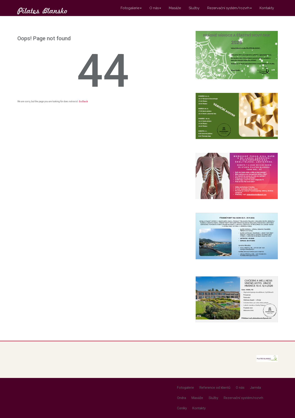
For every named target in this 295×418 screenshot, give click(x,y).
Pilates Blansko (42, 10)
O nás (155, 8)
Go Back (83, 101)
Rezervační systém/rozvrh (229, 8)
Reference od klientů (214, 388)
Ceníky (182, 408)
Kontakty (267, 8)
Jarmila (255, 388)
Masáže (175, 8)
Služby (194, 8)
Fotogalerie (131, 8)
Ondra (181, 398)
